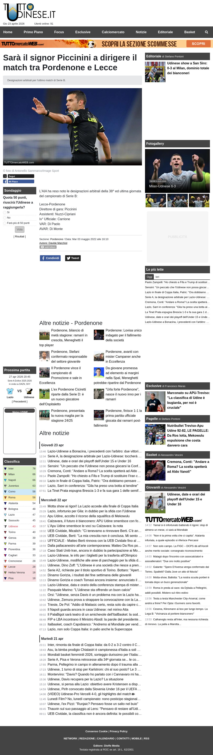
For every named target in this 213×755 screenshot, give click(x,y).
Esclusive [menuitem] (83, 32)
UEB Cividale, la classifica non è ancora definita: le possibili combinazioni (101, 713)
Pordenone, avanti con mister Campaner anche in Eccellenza (123, 356)
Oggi (149, 276)
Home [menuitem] (7, 32)
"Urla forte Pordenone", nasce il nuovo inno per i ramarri (123, 394)
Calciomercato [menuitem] (113, 32)
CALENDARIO (105, 738)
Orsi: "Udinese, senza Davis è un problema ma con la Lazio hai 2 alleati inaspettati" (108, 595)
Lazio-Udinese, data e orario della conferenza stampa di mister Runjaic (99, 585)
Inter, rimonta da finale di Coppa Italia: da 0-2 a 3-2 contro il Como (96, 645)
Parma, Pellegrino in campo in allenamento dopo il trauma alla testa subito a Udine (108, 664)
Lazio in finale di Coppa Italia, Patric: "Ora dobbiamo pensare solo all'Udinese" (104, 481)
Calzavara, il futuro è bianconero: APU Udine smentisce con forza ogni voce (103, 521)
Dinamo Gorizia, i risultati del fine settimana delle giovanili (89, 575)
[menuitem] (206, 32)
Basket (151, 455)
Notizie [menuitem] (141, 32)
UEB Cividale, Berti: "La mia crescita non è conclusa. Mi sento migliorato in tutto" (106, 535)
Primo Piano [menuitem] (33, 32)
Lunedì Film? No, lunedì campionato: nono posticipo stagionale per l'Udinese (103, 699)
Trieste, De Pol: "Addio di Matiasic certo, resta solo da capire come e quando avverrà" (110, 604)
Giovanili (153, 487)
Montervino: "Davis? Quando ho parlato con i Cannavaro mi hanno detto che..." (105, 674)
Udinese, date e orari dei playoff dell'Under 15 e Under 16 (89, 461)
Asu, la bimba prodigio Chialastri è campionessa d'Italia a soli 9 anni (97, 649)
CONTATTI (123, 738)
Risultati (19, 236)
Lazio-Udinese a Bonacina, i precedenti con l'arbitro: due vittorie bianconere (102, 451)
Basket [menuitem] (189, 32)
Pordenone (56, 239)
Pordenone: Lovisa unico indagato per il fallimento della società (124, 335)
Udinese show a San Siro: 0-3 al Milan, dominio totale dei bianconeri (188, 68)
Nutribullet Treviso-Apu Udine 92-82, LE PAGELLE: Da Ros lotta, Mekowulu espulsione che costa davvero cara (188, 435)
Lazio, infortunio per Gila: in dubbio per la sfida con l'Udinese (92, 511)
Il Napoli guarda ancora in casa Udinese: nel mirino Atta (88, 609)
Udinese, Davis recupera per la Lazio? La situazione (85, 679)
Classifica (12, 461)
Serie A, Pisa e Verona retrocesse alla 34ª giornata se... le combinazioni (100, 659)
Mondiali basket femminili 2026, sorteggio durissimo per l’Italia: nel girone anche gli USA (112, 654)
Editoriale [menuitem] (165, 32)
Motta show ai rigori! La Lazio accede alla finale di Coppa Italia (93, 506)
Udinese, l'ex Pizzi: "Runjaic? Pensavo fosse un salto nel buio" (93, 704)
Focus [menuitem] (59, 32)
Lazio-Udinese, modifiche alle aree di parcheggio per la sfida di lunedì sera (102, 560)
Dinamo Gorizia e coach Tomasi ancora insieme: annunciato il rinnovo (98, 580)
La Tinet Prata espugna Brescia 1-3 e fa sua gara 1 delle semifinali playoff (101, 490)
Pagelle (152, 418)
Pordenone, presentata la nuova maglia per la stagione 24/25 (68, 415)
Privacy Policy (119, 731)
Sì (8, 212)
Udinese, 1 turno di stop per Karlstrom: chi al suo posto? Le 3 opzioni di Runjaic (105, 669)
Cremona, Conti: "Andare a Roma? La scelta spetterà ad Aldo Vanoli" (98, 471)
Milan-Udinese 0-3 (162, 186)
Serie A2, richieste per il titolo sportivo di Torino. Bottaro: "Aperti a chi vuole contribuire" (110, 570)
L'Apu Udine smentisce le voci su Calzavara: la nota (85, 526)
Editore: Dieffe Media (106, 745)
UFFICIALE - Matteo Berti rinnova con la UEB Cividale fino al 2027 (96, 540)
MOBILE (136, 738)
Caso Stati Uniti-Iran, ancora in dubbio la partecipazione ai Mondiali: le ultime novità (108, 550)
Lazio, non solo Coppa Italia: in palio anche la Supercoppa (90, 629)
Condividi (50, 258)
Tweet (73, 258)
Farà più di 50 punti (18, 222)
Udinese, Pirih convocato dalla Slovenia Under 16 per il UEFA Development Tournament (111, 689)
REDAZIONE (87, 738)
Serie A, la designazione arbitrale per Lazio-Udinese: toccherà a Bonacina (101, 456)
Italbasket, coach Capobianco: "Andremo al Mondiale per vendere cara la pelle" (105, 624)
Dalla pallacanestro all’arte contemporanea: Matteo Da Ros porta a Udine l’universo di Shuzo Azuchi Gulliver (126, 545)
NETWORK (70, 738)
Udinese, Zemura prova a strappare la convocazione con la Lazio (95, 599)
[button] (19, 229)
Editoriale (154, 56)
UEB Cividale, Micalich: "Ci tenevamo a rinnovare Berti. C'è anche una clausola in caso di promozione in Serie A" (130, 531)
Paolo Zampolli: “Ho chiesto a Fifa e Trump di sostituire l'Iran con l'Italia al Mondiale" (108, 476)
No (8, 217)
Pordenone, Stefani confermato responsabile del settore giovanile (69, 356)
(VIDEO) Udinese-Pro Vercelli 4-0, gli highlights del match (89, 694)
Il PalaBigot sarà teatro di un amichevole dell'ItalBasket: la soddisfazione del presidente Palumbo (118, 614)
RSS (146, 738)
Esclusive (153, 386)
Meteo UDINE (20, 412)
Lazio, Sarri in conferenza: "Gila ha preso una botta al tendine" (93, 485)
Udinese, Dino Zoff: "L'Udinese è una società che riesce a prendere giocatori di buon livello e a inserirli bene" (126, 565)
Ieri (157, 276)
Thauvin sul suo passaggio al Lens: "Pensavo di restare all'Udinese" (97, 709)
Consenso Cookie (96, 731)
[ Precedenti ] (19, 401)
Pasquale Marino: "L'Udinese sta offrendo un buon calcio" (89, 590)
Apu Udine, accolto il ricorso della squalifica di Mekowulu (89, 516)
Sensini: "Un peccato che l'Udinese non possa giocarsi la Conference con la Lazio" (108, 466)
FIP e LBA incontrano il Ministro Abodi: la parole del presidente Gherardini (101, 619)
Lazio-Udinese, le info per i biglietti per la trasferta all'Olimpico (92, 555)
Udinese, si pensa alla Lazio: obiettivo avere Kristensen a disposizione (99, 684)
